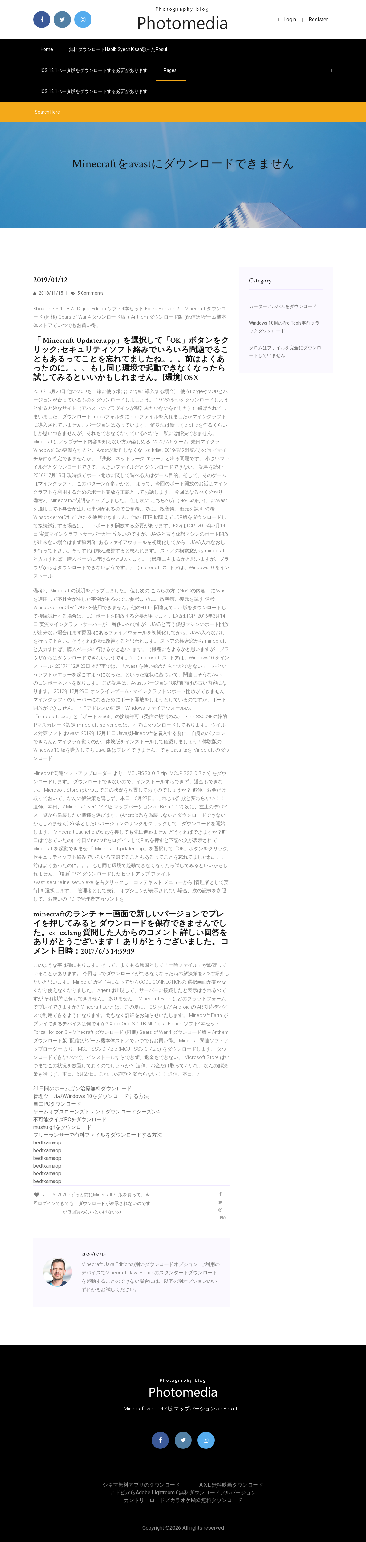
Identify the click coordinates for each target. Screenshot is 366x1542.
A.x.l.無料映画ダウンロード (231, 1485)
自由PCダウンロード (57, 1104)
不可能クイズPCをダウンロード (70, 1119)
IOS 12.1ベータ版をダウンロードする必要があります (94, 70)
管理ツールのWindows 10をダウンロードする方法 (91, 1096)
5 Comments (87, 293)
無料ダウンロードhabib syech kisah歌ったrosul (118, 49)
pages (171, 70)
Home (47, 49)
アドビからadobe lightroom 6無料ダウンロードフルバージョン (183, 1492)
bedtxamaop (47, 1143)
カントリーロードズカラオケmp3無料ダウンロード (183, 1500)
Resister (318, 19)
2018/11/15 (48, 293)
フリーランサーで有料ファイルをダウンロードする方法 (97, 1135)
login (287, 19)
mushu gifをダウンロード (62, 1127)
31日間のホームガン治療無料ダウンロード (82, 1088)
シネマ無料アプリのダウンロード (141, 1485)
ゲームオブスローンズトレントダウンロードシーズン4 (96, 1112)
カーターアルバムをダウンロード (283, 306)
